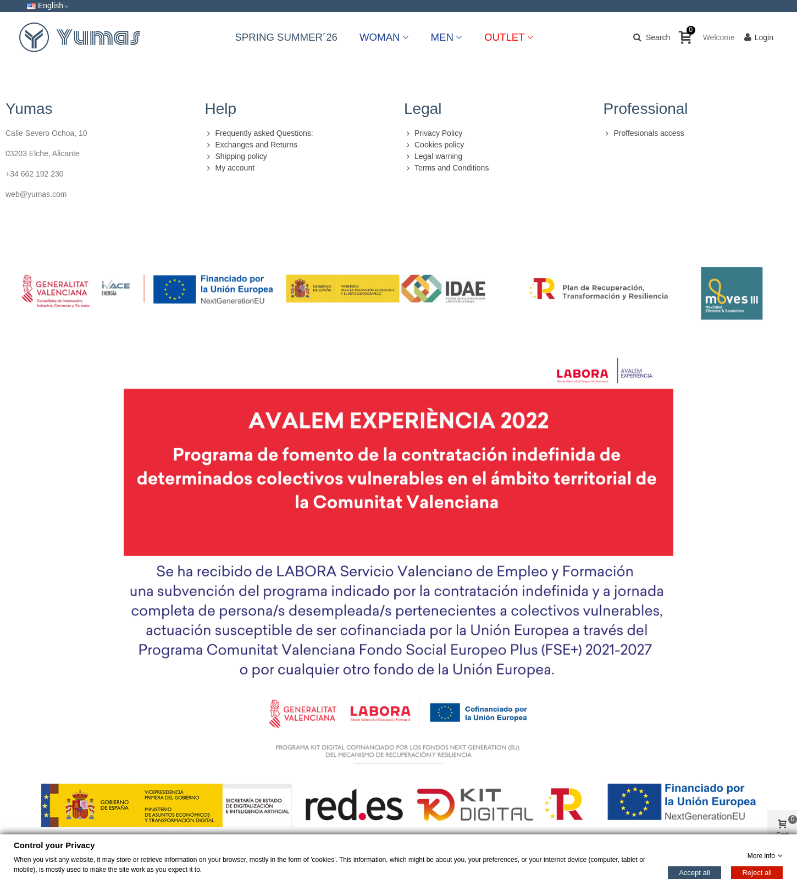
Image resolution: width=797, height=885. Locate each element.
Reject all (756, 872)
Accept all (694, 872)
